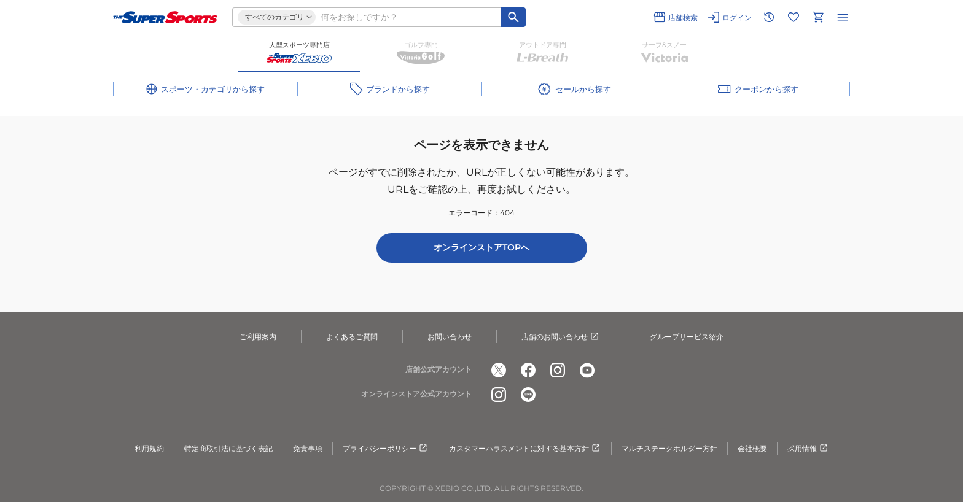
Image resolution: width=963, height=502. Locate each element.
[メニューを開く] (842, 17)
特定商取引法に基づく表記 (228, 448)
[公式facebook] (528, 370)
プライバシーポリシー (386, 448)
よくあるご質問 (352, 336)
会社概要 (752, 448)
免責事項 (307, 448)
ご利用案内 (258, 336)
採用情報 (808, 448)
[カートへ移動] (818, 17)
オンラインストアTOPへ (481, 247)
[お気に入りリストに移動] (793, 17)
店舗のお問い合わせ (560, 337)
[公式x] (498, 370)
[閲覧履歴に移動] (769, 17)
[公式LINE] (528, 394)
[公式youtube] (587, 370)
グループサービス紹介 (686, 336)
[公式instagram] (557, 370)
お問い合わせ (449, 336)
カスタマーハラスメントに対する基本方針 (525, 448)
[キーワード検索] (513, 17)
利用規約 (149, 448)
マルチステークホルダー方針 (669, 448)
